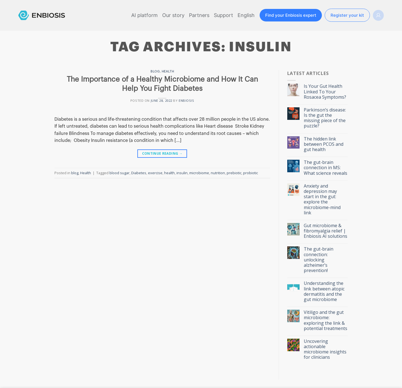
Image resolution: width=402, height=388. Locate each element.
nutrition (218, 172)
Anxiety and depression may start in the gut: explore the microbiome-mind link (322, 199)
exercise (155, 172)
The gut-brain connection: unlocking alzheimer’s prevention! (318, 259)
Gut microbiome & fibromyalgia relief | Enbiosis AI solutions (325, 231)
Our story (173, 15)
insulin (182, 172)
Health (168, 71)
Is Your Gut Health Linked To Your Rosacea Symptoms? (325, 92)
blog (154, 71)
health (169, 172)
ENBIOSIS (186, 100)
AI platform (144, 15)
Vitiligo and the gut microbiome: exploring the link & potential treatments (325, 320)
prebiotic (234, 172)
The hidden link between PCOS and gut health (323, 144)
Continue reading (162, 153)
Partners (199, 15)
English (246, 15)
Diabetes (138, 172)
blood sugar (119, 172)
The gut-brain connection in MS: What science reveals (325, 168)
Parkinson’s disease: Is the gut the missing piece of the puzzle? (325, 118)
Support (223, 15)
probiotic (250, 172)
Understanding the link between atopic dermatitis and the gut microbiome (324, 291)
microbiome (199, 172)
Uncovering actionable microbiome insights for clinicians (325, 349)
